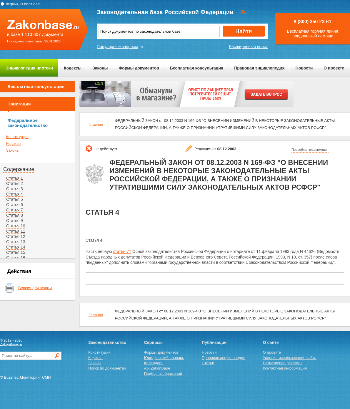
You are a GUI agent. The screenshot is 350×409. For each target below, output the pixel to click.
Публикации (214, 342)
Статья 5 (14, 199)
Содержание (18, 169)
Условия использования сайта (289, 357)
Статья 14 (15, 247)
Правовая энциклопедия (259, 68)
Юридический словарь (164, 357)
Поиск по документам (107, 368)
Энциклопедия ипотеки (29, 68)
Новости (304, 68)
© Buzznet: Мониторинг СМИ (25, 377)
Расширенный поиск (248, 46)
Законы (100, 68)
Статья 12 (15, 236)
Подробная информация (310, 149)
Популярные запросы (117, 46)
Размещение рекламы (282, 363)
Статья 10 (15, 225)
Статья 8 (14, 215)
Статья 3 (14, 188)
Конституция (17, 137)
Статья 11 (15, 231)
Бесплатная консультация (196, 68)
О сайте (271, 342)
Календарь (154, 363)
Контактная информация (285, 368)
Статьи (208, 363)
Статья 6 (14, 204)
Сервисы (153, 342)
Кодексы (72, 68)
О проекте (334, 68)
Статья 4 (14, 194)
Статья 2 (14, 183)
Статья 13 (15, 241)
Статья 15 (15, 252)
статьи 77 (122, 251)
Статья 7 (14, 210)
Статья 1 (14, 178)
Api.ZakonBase (157, 368)
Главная (96, 124)
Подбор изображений (163, 373)
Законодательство (107, 342)
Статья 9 (14, 220)
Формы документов (139, 68)
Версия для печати (35, 288)
